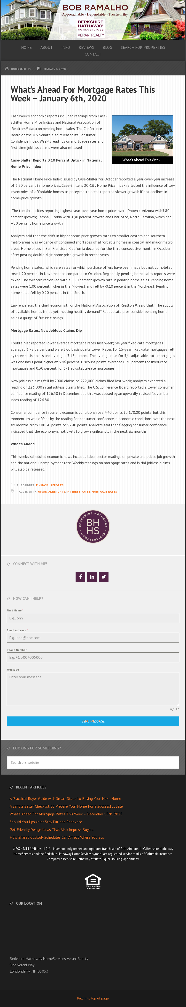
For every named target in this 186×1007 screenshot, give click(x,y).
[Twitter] (103, 577)
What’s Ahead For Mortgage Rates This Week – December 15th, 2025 (66, 814)
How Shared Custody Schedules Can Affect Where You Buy (57, 837)
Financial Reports (49, 485)
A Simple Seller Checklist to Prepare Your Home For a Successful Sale (66, 806)
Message (13, 669)
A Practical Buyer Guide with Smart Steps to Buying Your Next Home (65, 798)
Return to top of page (93, 998)
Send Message (93, 721)
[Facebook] (80, 577)
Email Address (17, 630)
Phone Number (17, 650)
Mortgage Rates (104, 491)
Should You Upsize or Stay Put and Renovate (46, 821)
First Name (15, 610)
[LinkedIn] (92, 577)
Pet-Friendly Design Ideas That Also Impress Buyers (51, 829)
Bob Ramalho (93, 20)
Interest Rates (78, 491)
